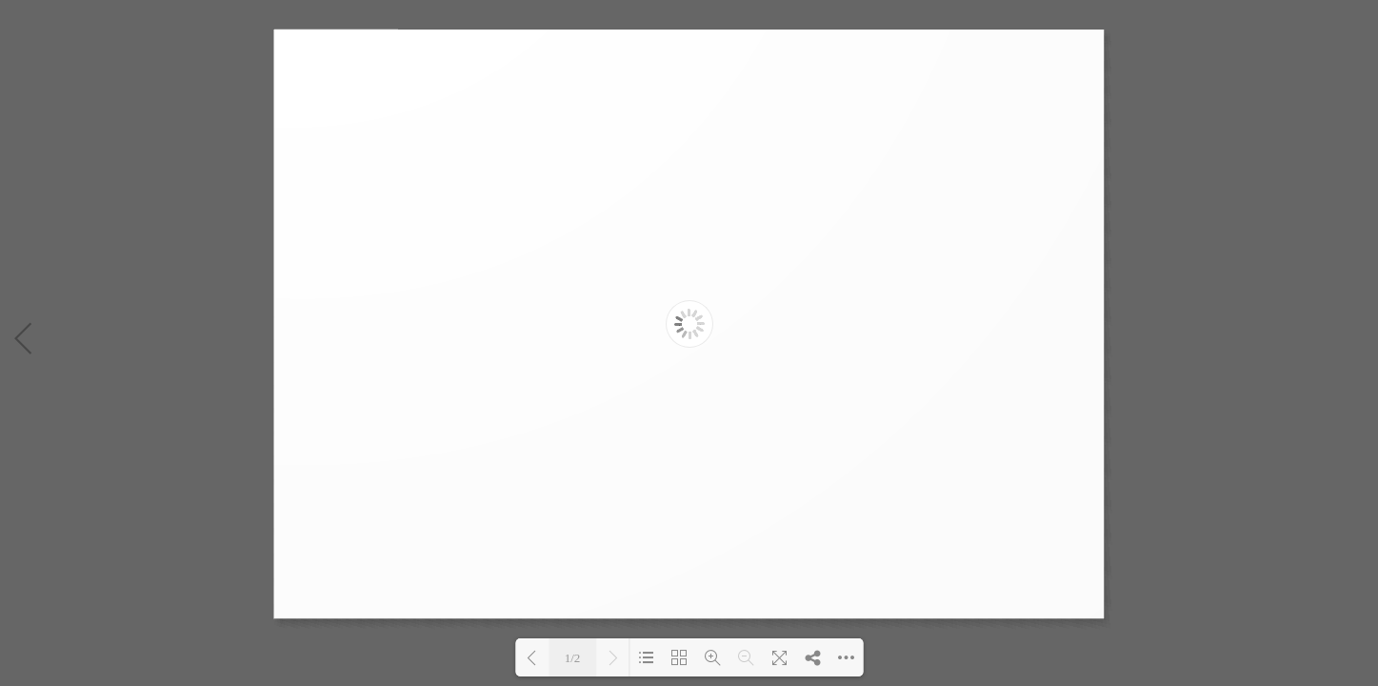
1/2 (573, 658)
